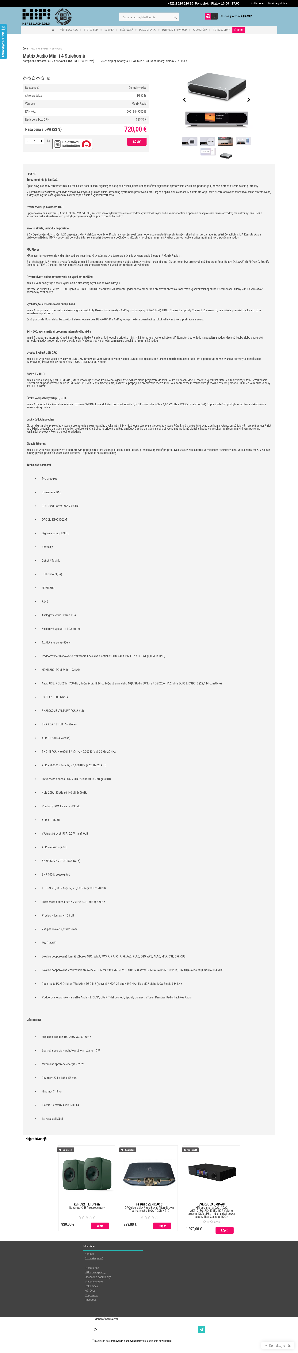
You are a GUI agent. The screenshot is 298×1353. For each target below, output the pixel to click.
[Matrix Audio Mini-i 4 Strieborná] (216, 100)
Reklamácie (92, 1286)
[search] (175, 17)
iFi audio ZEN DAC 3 (149, 1204)
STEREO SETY (91, 29)
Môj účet (90, 1290)
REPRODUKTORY (222, 29)
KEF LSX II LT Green (87, 1204)
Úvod (25, 48)
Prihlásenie (257, 3)
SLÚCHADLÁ (126, 29)
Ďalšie (238, 29)
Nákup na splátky (95, 1272)
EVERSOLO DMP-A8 (211, 1204)
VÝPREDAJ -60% (69, 29)
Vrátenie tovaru (94, 1281)
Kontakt (89, 1254)
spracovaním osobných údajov (126, 1340)
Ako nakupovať (94, 1258)
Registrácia (91, 1295)
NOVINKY (109, 29)
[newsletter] (201, 1329)
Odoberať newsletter (106, 1319)
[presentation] (184, 100)
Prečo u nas (92, 1268)
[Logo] (47, 16)
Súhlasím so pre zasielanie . (133, 1340)
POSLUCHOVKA (147, 29)
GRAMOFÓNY (200, 29)
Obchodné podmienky (98, 1277)
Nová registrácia (278, 3)
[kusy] (34, 141)
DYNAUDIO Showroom (174, 29)
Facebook (90, 1299)
